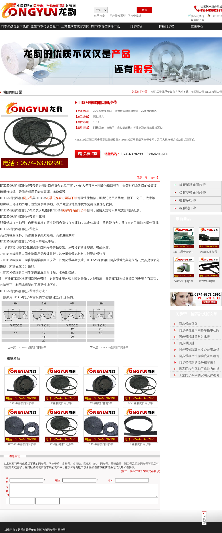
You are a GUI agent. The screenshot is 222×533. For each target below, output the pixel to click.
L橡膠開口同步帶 (140, 444)
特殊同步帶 (141, 463)
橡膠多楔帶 (187, 200)
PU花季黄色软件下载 (105, 26)
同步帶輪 (136, 26)
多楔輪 (77, 463)
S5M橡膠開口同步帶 (101, 444)
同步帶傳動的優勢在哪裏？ (197, 362)
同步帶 (27, 198)
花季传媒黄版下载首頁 (15, 30)
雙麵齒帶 (116, 463)
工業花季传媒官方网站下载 (75, 30)
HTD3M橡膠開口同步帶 (32, 347)
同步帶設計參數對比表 (194, 336)
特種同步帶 (166, 26)
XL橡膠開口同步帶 (101, 403)
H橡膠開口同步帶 (61, 403)
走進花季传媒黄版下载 (45, 30)
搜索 (144, 10)
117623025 (215, 16)
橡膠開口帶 (197, 91)
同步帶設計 (134, 15)
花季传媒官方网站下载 (61, 198)
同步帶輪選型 (118, 15)
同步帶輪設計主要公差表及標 (199, 349)
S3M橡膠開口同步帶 (22, 403)
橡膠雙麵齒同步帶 (192, 192)
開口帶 (128, 463)
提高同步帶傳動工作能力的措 (199, 369)
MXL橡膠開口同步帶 (140, 403)
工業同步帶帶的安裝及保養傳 (199, 375)
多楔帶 (66, 463)
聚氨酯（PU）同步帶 (95, 463)
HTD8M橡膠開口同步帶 (114, 347)
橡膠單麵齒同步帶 (74, 210)
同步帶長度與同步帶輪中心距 (199, 330)
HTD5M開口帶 (213, 91)
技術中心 (197, 26)
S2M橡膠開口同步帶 (61, 444)
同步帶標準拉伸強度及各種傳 (199, 356)
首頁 (153, 91)
